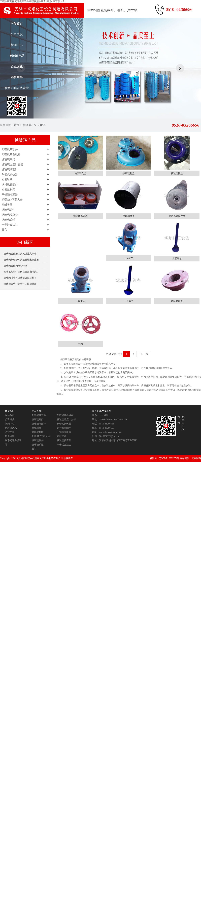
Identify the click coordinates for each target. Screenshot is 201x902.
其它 (42, 125)
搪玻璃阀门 (8, 159)
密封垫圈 (7, 204)
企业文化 (17, 66)
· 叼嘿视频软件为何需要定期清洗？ (21, 271)
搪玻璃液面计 (10, 169)
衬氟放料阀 (8, 189)
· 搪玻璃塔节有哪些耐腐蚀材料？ (20, 278)
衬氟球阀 (7, 179)
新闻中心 (17, 45)
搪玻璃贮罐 (8, 219)
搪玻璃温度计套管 (12, 164)
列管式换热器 (10, 174)
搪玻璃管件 (8, 209)
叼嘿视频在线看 (11, 154)
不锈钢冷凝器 (10, 194)
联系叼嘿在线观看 (17, 88)
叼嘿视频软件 (10, 149)
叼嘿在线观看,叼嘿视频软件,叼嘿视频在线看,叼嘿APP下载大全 (32, 1)
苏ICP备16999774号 (169, 458)
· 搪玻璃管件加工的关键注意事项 (20, 253)
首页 (16, 125)
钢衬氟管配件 (10, 184)
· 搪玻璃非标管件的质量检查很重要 (21, 259)
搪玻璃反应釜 (10, 214)
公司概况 (17, 34)
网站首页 (17, 23)
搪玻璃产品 (16, 55)
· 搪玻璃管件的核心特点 (15, 265)
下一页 (144, 354)
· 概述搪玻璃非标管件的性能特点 (20, 284)
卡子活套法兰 (10, 224)
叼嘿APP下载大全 (12, 199)
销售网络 (17, 77)
